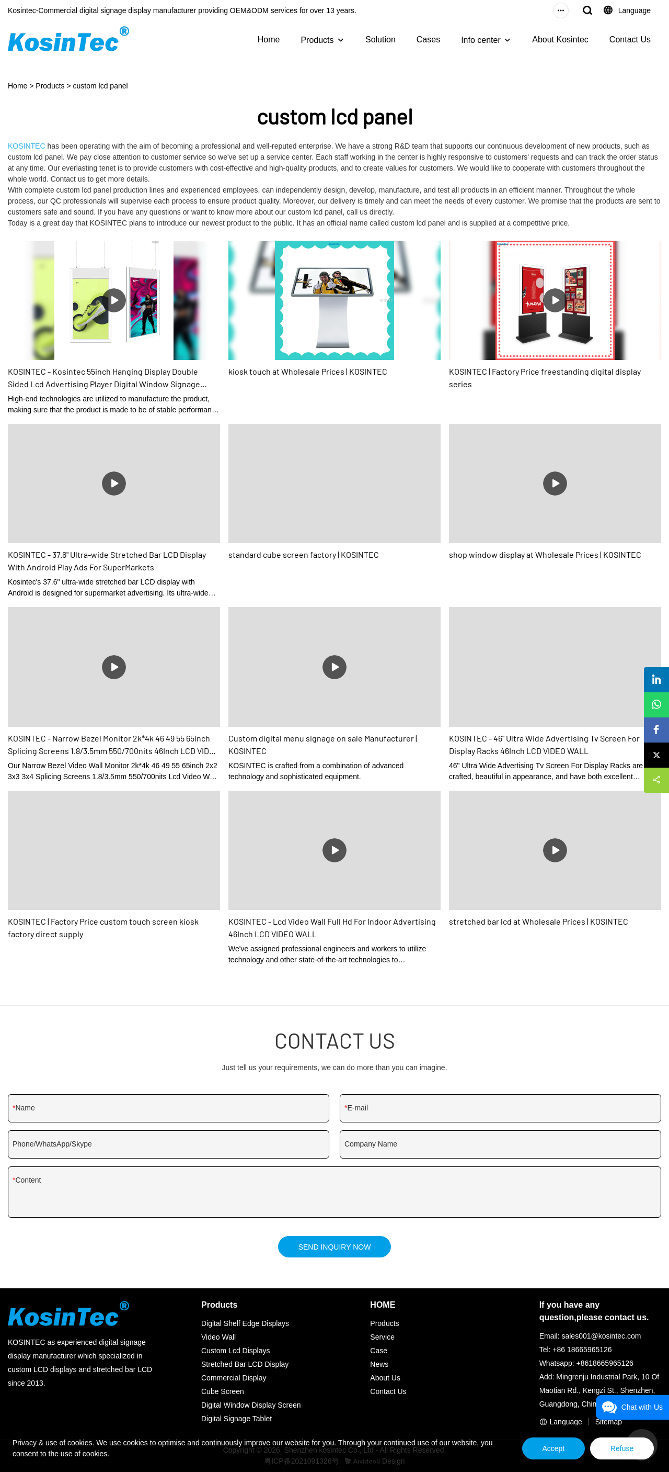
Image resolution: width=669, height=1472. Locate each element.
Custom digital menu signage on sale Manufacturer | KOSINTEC (322, 744)
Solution (380, 39)
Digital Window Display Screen (251, 1405)
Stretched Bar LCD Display (245, 1364)
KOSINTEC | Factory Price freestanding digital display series (545, 377)
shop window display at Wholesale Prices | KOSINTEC (545, 554)
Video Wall (218, 1337)
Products (317, 40)
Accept (550, 1448)
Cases (428, 39)
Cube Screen (222, 1391)
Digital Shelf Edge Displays (245, 1323)
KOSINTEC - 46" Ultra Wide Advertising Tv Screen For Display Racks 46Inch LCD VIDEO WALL (544, 744)
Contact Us (630, 39)
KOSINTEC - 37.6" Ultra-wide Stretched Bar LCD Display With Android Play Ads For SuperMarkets (107, 560)
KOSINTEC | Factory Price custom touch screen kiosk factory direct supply (103, 927)
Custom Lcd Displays (235, 1350)
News (379, 1364)
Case (378, 1350)
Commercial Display (233, 1378)
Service (382, 1337)
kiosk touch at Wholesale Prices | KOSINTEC (307, 371)
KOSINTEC (26, 146)
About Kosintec (560, 39)
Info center (481, 40)
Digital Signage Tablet (236, 1418)
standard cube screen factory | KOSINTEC (303, 554)
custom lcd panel (100, 86)
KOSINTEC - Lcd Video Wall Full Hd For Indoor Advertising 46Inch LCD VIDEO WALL (332, 927)
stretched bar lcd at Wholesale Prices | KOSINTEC (538, 921)
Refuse (620, 1448)
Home (269, 39)
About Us (385, 1378)
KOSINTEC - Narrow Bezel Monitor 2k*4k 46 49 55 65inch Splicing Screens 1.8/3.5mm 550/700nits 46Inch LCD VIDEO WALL (114, 745)
